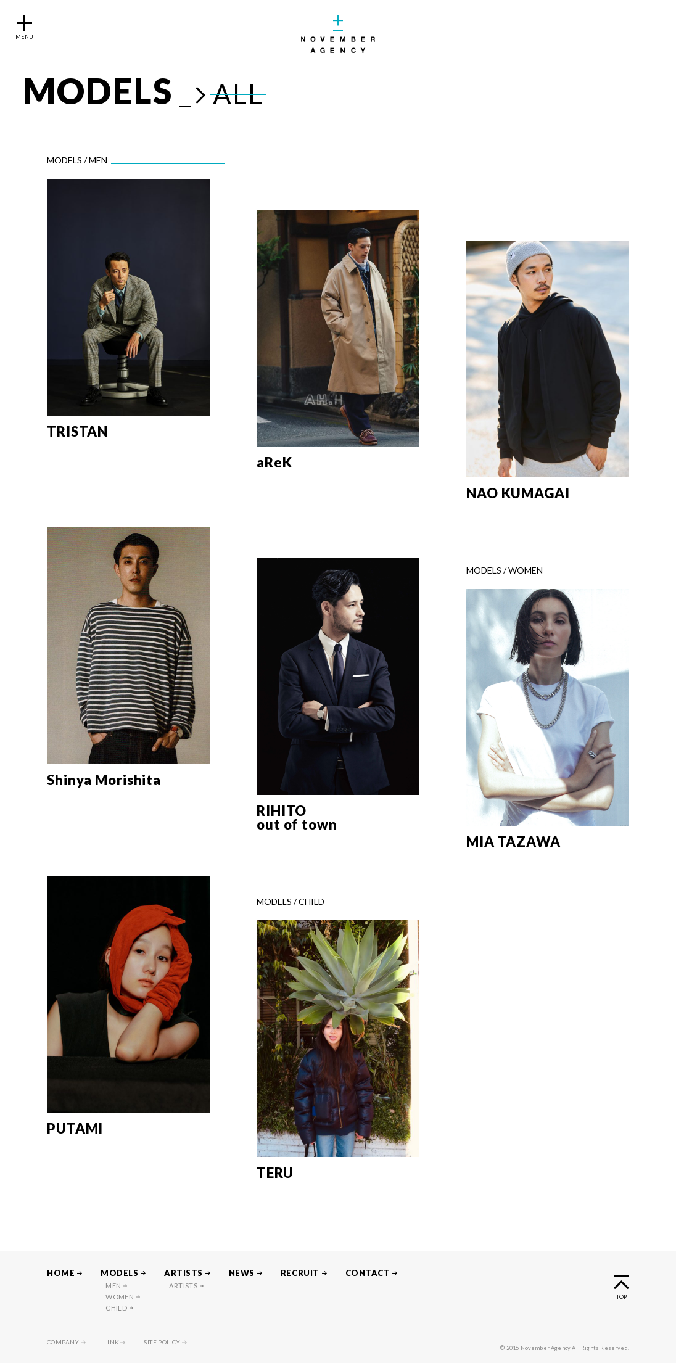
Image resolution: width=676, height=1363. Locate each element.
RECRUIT (300, 1273)
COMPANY (63, 1342)
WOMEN (119, 1296)
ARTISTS (183, 1273)
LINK (112, 1342)
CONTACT (367, 1273)
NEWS (242, 1273)
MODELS (119, 1273)
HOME (61, 1273)
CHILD (116, 1307)
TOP (621, 1296)
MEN (113, 1285)
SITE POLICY (162, 1342)
